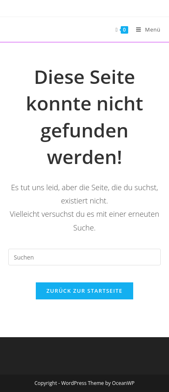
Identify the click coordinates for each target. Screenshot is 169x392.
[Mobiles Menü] (145, 29)
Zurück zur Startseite (85, 290)
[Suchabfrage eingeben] (84, 257)
